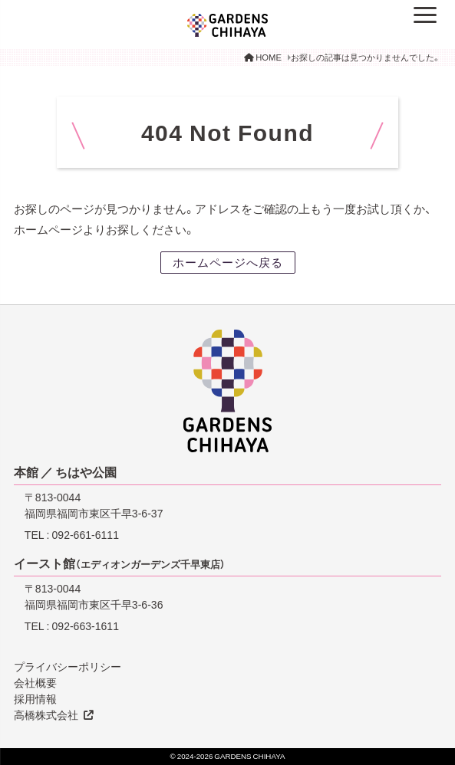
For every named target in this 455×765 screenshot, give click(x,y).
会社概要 (35, 682)
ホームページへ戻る (228, 262)
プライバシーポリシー (67, 666)
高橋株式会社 (46, 714)
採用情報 (35, 698)
